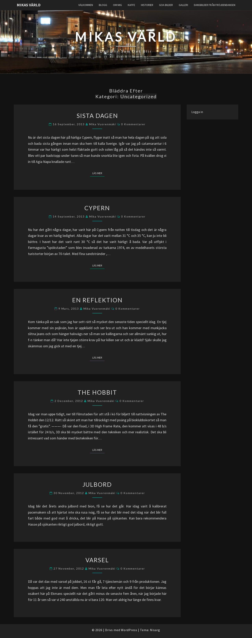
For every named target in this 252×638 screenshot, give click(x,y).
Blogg (103, 5)
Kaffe (131, 5)
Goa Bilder (166, 5)
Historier (147, 5)
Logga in (197, 112)
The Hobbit (97, 392)
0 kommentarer (133, 124)
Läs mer (98, 173)
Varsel (97, 559)
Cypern (97, 207)
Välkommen (85, 5)
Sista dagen (97, 115)
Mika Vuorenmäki (102, 124)
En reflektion (97, 300)
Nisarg (155, 630)
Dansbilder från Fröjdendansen (214, 5)
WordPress (129, 630)
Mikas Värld (29, 4)
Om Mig (117, 5)
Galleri (183, 5)
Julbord (97, 484)
